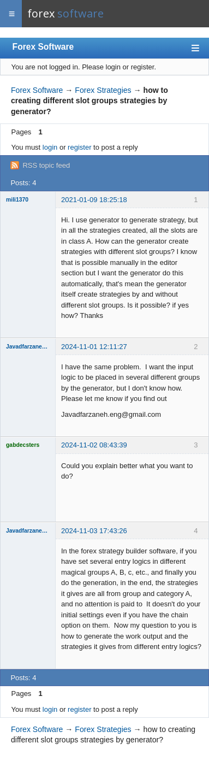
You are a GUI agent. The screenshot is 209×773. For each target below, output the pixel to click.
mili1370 (17, 200)
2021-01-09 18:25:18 (94, 200)
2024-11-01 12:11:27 (94, 347)
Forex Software (43, 46)
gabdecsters (22, 445)
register (79, 147)
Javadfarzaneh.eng (28, 347)
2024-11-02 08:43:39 (94, 445)
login (50, 147)
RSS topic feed (46, 165)
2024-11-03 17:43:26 (94, 531)
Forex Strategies (103, 90)
